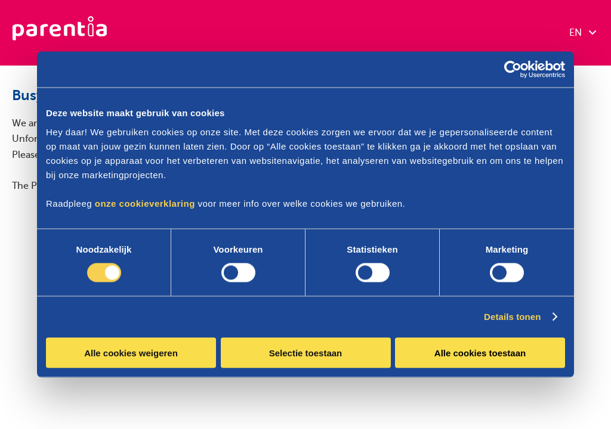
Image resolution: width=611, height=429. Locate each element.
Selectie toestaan (305, 352)
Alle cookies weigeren (131, 352)
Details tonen (512, 317)
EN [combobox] (582, 32)
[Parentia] (59, 33)
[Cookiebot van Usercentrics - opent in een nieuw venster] (513, 70)
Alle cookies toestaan (480, 352)
